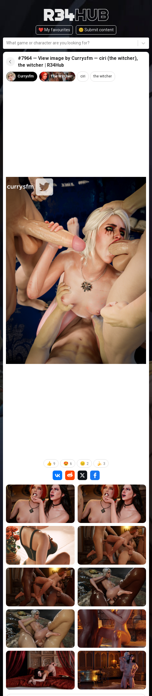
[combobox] (6, 43)
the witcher (102, 76)
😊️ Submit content (96, 29)
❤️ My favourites (54, 29)
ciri (82, 76)
